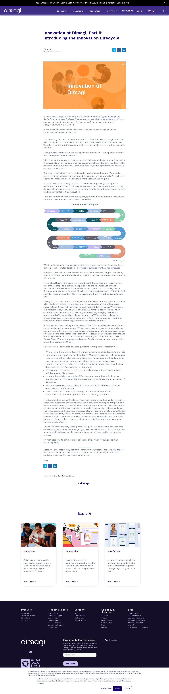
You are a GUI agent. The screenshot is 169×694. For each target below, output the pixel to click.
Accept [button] (117, 688)
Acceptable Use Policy (136, 620)
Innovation (52, 476)
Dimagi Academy (54, 620)
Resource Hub (106, 623)
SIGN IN (138, 11)
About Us (104, 616)
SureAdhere (25, 618)
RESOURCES (95, 11)
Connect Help (53, 627)
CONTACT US (127, 11)
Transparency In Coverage (138, 627)
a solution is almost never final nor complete (98, 267)
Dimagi (47, 49)
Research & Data (81, 620)
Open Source (53, 618)
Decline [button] (127, 688)
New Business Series (66, 476)
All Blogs (84, 483)
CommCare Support (55, 616)
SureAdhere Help (54, 623)
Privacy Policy (133, 613)
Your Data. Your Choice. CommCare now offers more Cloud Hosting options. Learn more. (82, 2)
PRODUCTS (62, 11)
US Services (79, 618)
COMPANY (111, 11)
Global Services (80, 616)
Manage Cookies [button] (106, 688)
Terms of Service (134, 616)
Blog (103, 625)
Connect (24, 620)
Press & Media (106, 620)
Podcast (104, 627)
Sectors (77, 613)
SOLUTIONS (78, 11)
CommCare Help (54, 613)
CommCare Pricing (28, 616)
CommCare (25, 613)
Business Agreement (136, 618)
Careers (104, 618)
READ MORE (28, 582)
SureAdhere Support (55, 625)
